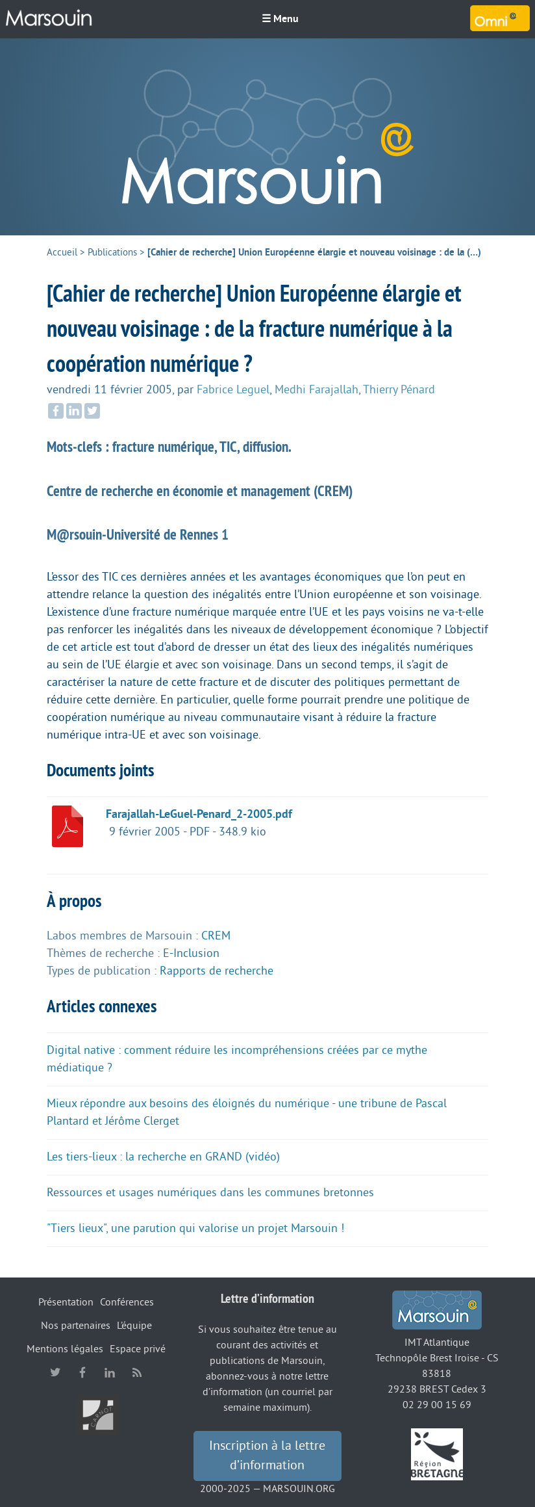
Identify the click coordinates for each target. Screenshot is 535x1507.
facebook (82, 1372)
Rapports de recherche (216, 970)
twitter (55, 1372)
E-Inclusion (191, 953)
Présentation (65, 1302)
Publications (112, 252)
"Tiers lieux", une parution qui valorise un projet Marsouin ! (195, 1228)
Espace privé (138, 1349)
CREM (215, 935)
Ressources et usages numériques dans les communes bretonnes (210, 1192)
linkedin (109, 1372)
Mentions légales (65, 1349)
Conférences (127, 1302)
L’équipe (134, 1325)
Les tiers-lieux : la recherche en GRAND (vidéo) (163, 1156)
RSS (137, 1372)
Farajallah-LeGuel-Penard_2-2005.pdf (199, 813)
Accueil (62, 252)
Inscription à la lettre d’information (267, 1456)
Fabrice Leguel (233, 389)
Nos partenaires (75, 1325)
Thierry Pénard (399, 389)
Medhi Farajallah (316, 389)
